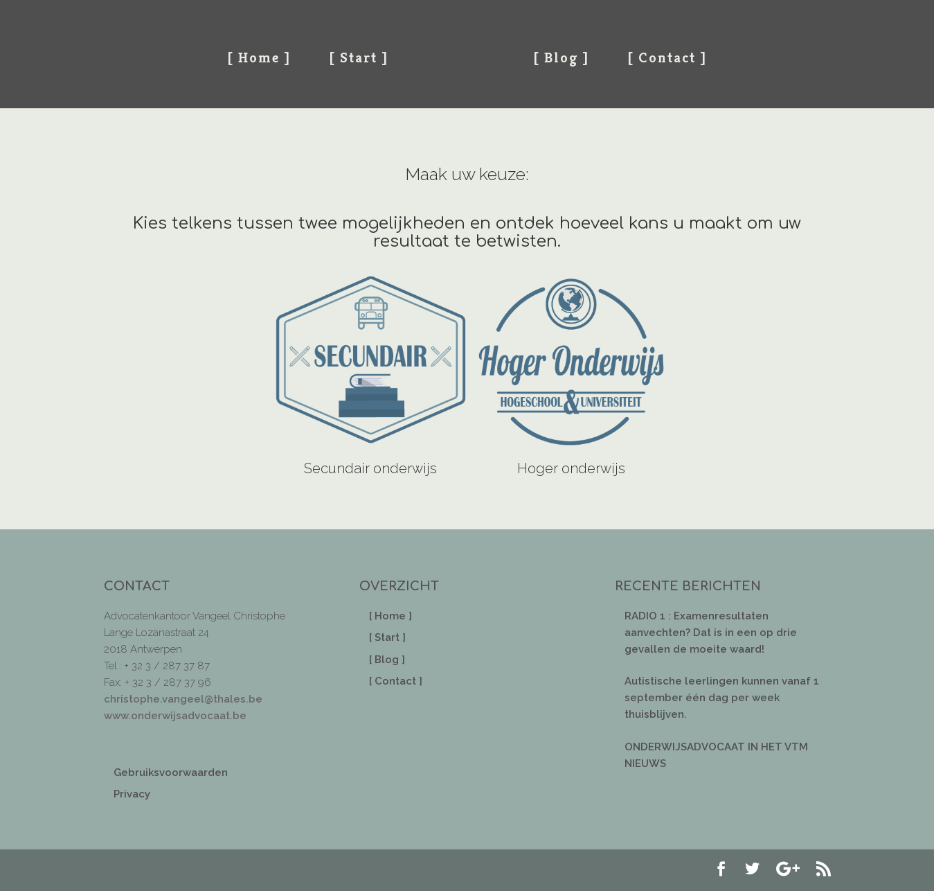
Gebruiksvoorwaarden (171, 772)
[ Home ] (259, 57)
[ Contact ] (667, 57)
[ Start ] (358, 57)
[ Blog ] (561, 57)
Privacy (132, 794)
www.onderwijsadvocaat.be (175, 715)
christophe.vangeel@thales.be (183, 699)
